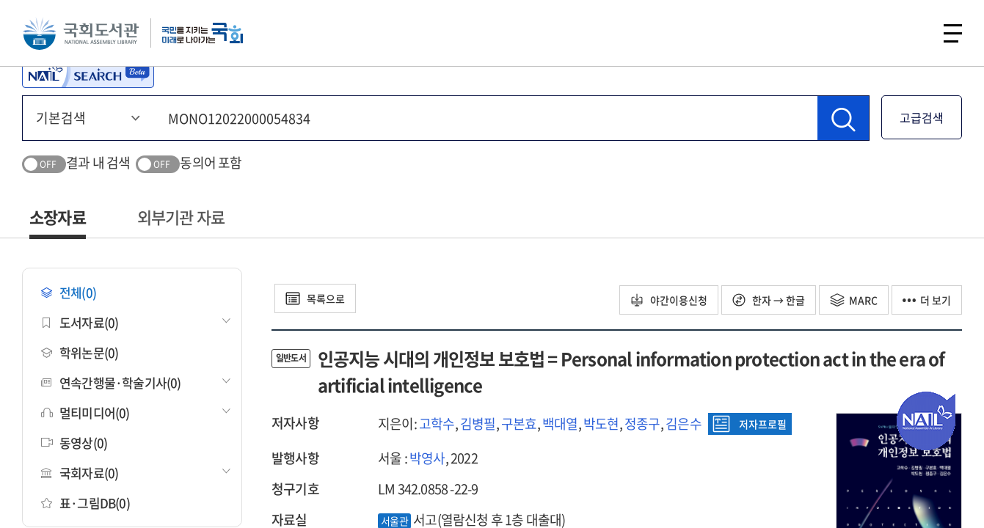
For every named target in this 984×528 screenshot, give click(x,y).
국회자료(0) (79, 472)
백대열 (560, 423)
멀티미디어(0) (85, 412)
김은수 (683, 423)
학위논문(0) (79, 352)
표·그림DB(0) (85, 503)
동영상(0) (74, 442)
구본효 (519, 423)
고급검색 (922, 117)
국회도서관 (80, 33)
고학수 (437, 423)
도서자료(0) (79, 322)
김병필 (478, 423)
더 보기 (927, 300)
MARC (854, 300)
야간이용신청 (668, 300)
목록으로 (315, 298)
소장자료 (57, 217)
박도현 (601, 423)
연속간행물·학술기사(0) (111, 382)
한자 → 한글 (768, 300)
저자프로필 (750, 424)
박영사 (427, 458)
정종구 (642, 423)
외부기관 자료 (181, 217)
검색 (913, 33)
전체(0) (68, 292)
